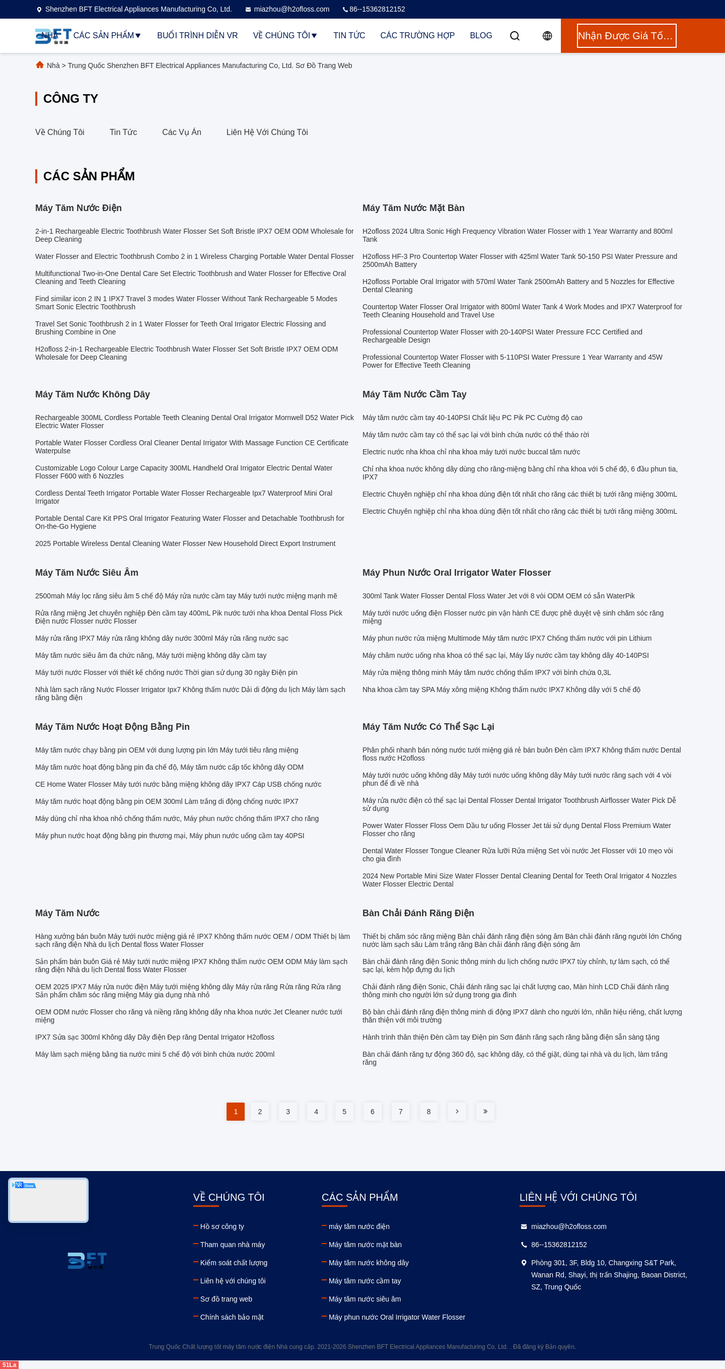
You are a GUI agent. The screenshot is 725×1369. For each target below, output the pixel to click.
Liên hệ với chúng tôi (267, 132)
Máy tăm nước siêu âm (365, 1299)
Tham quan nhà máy (232, 1245)
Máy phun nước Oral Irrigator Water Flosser (397, 1317)
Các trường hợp (418, 35)
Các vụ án (181, 132)
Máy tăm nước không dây (369, 1263)
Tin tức (349, 35)
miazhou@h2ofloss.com (287, 9)
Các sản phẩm (108, 35)
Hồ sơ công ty (222, 1226)
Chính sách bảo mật (232, 1317)
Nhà (49, 35)
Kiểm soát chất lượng (234, 1263)
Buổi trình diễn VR (197, 35)
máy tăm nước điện (359, 1226)
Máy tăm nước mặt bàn (365, 1245)
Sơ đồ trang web (226, 1299)
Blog (481, 35)
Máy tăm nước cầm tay (365, 1281)
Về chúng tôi (286, 35)
